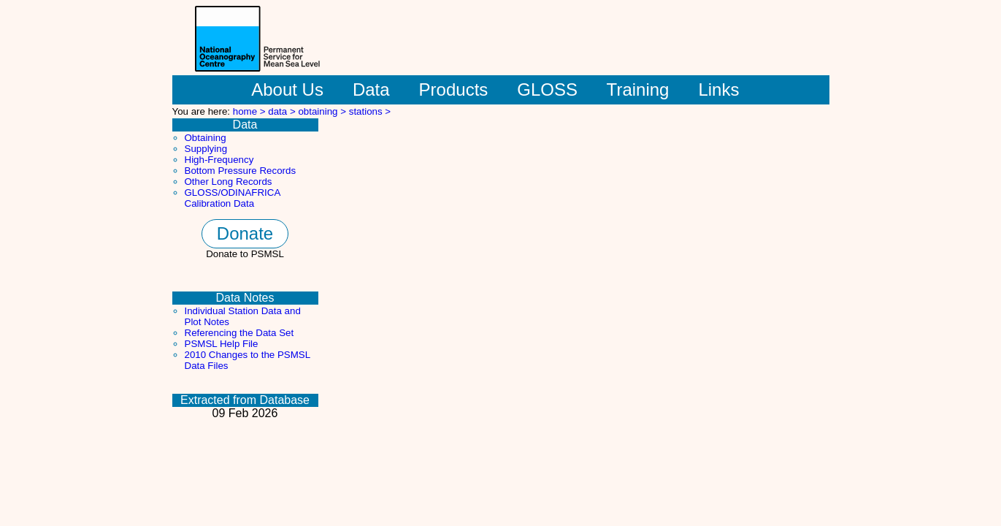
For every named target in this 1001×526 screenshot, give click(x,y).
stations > (370, 111)
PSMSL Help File (221, 343)
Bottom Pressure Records (240, 170)
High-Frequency (219, 159)
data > (283, 111)
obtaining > (323, 111)
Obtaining (205, 137)
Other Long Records (228, 181)
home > (251, 111)
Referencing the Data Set (239, 332)
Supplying (206, 148)
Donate (245, 233)
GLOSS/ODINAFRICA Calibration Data (232, 198)
